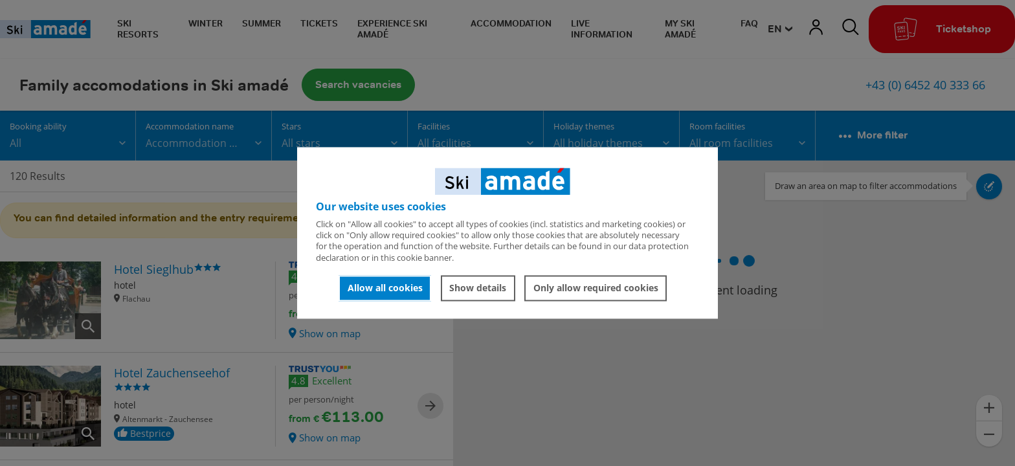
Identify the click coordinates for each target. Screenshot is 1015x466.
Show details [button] (477, 288)
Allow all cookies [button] (385, 288)
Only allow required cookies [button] (595, 288)
